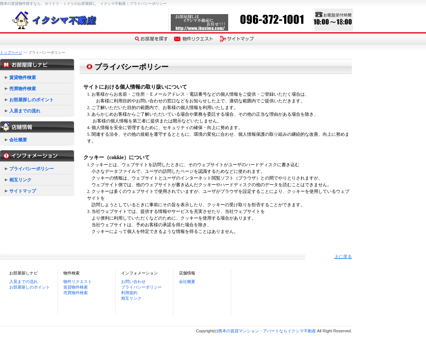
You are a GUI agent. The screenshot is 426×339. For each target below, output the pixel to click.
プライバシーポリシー (31, 168)
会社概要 (18, 139)
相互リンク (20, 179)
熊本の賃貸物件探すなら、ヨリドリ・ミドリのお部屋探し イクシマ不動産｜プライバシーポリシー (83, 3)
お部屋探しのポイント (31, 99)
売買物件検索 (22, 88)
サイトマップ (22, 191)
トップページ (11, 52)
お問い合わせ (133, 281)
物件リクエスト (77, 281)
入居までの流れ (24, 110)
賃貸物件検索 (22, 77)
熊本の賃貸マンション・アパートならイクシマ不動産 (267, 331)
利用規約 (129, 292)
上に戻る (343, 256)
